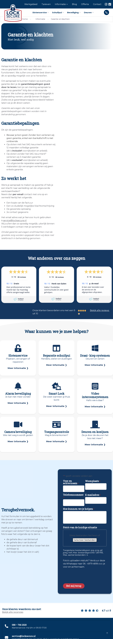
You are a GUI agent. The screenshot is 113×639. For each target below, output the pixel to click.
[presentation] (83, 575)
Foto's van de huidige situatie (80, 527)
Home (25, 19)
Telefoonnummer (73, 496)
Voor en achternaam (71, 482)
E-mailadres (93, 495)
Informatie (40, 19)
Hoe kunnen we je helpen (78, 509)
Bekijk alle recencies (12, 612)
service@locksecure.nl (15, 220)
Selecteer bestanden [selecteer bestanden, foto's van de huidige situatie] (85, 540)
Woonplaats (92, 481)
